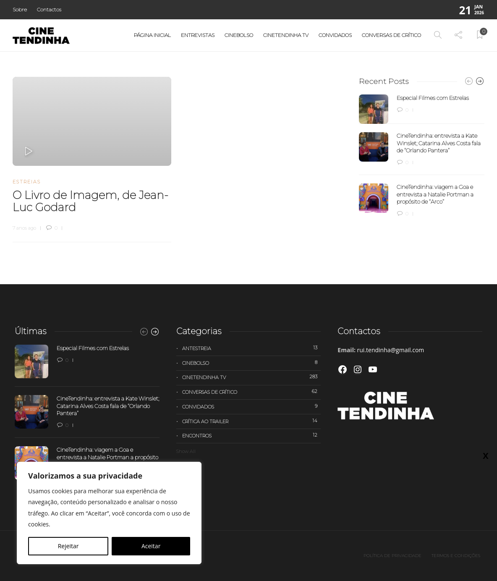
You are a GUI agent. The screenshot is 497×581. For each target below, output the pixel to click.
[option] (421, 156)
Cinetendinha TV (286, 35)
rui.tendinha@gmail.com (390, 350)
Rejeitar (68, 546)
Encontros (251, 435)
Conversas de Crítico (391, 35)
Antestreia (251, 348)
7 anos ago (24, 228)
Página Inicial (152, 35)
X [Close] (485, 455)
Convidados (335, 35)
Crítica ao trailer (251, 421)
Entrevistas (197, 35)
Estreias (27, 182)
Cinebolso (239, 35)
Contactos (49, 9)
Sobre (20, 9)
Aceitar (150, 546)
